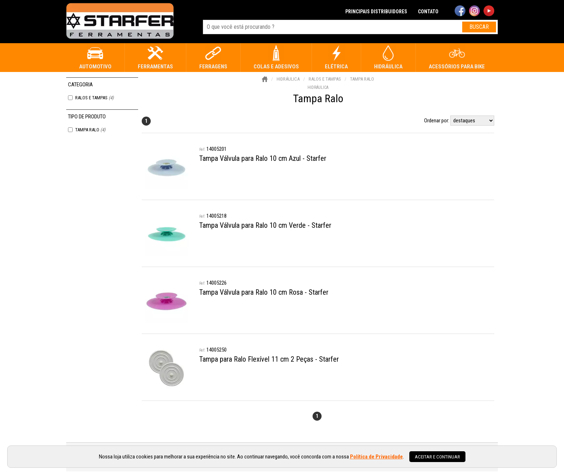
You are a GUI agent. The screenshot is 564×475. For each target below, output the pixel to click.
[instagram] (474, 11)
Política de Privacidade (376, 456)
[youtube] (488, 11)
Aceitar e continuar (437, 457)
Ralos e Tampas (94, 97)
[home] (120, 21)
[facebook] (460, 11)
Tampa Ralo (90, 129)
